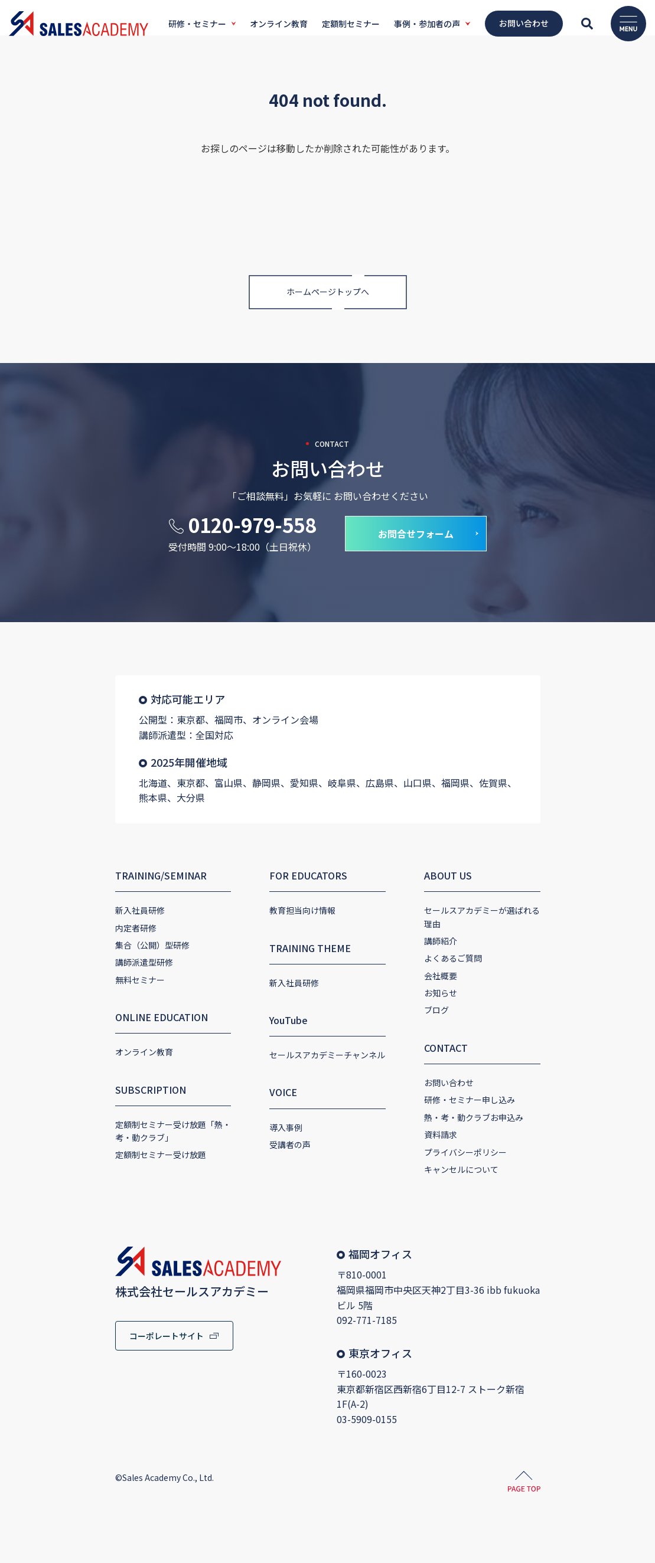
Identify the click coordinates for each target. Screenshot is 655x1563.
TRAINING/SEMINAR (93, 872)
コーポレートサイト (98, 1319)
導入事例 (263, 1124)
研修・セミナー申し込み (492, 1083)
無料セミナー (72, 976)
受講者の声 (267, 1141)
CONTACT (468, 1031)
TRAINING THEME (287, 944)
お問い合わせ (471, 1066)
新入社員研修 (72, 907)
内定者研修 (68, 924)
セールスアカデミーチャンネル (305, 1051)
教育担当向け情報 (280, 907)
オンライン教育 (76, 1049)
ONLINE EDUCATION (93, 1013)
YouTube (266, 1016)
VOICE (261, 1089)
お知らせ (463, 976)
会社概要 (463, 959)
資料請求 (463, 1118)
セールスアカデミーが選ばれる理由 (513, 907)
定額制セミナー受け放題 (92, 1151)
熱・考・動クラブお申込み (496, 1101)
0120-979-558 (252, 536)
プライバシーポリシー (488, 1136)
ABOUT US (470, 872)
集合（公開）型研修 (84, 941)
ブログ (459, 993)
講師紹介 (463, 924)
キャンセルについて (484, 1153)
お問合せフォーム (416, 545)
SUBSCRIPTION (82, 1086)
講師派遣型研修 (76, 959)
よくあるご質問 (475, 941)
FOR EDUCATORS (286, 872)
